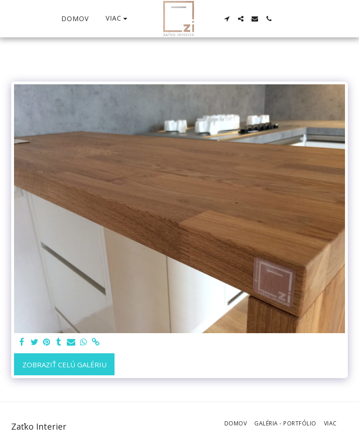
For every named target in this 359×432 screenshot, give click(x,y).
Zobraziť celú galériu (64, 364)
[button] (226, 18)
